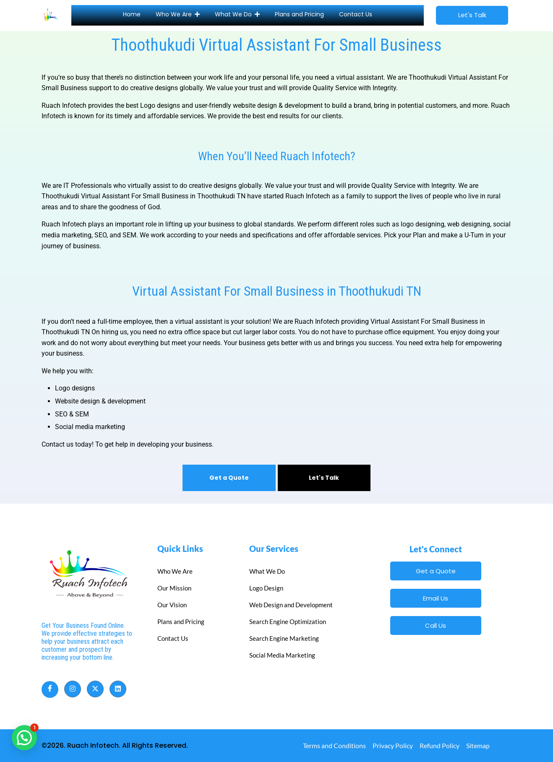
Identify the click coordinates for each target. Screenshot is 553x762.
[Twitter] (95, 689)
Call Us (435, 625)
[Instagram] (72, 689)
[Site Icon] (51, 13)
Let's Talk (324, 477)
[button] (24, 737)
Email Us (435, 598)
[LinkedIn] (118, 689)
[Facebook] (50, 689)
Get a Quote (229, 477)
